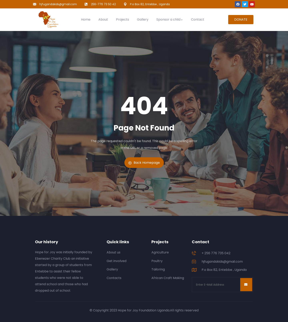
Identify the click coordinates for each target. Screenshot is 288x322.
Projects (122, 19)
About (103, 19)
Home (85, 19)
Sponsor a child (169, 19)
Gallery (142, 19)
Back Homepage (144, 162)
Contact (197, 19)
